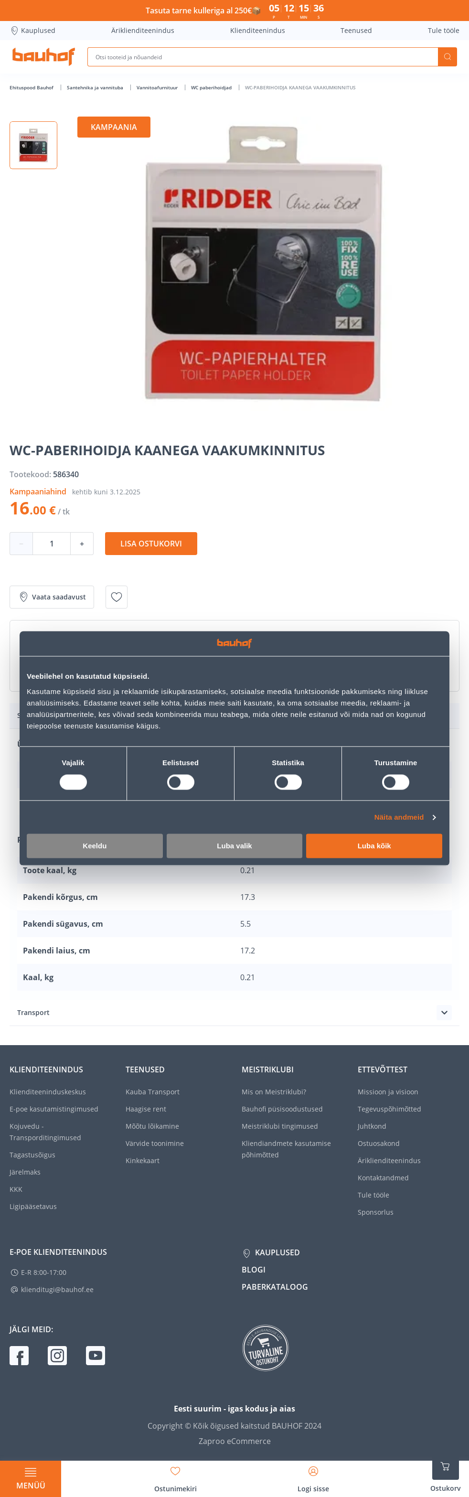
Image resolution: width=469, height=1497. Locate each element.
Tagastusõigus (32, 1154)
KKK (16, 1189)
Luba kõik (374, 846)
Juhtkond (372, 1126)
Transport (33, 1012)
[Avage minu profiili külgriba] (313, 1476)
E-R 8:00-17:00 (43, 1272)
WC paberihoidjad (212, 87)
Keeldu (95, 846)
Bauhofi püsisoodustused (282, 1108)
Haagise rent (146, 1108)
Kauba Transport (153, 1091)
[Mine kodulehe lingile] (43, 56)
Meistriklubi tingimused (280, 1126)
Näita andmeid (399, 817)
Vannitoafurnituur (158, 87)
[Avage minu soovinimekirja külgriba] (175, 1476)
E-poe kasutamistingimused (54, 1108)
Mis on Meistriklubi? (274, 1091)
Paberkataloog (275, 1287)
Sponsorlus (376, 1212)
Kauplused (32, 30)
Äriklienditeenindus (142, 30)
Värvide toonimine (155, 1143)
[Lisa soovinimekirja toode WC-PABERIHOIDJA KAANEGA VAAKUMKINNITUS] (117, 597)
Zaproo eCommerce (235, 1441)
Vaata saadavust (52, 597)
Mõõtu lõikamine (152, 1126)
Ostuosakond (379, 1143)
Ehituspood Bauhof (32, 87)
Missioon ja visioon (388, 1091)
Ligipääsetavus (33, 1206)
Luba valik (234, 846)
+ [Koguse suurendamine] (82, 543)
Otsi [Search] (447, 57)
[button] (33, 145)
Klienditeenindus (257, 30)
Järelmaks (25, 1171)
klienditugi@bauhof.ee (57, 1289)
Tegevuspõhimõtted (389, 1108)
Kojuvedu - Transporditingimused (45, 1132)
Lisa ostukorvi (151, 543)
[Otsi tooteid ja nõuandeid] (262, 56)
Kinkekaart (143, 1160)
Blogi (254, 1269)
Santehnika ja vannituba (96, 87)
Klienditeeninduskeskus (48, 1091)
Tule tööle (443, 30)
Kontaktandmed (383, 1177)
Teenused (356, 30)
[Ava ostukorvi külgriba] (445, 1473)
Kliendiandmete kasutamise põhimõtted (286, 1149)
